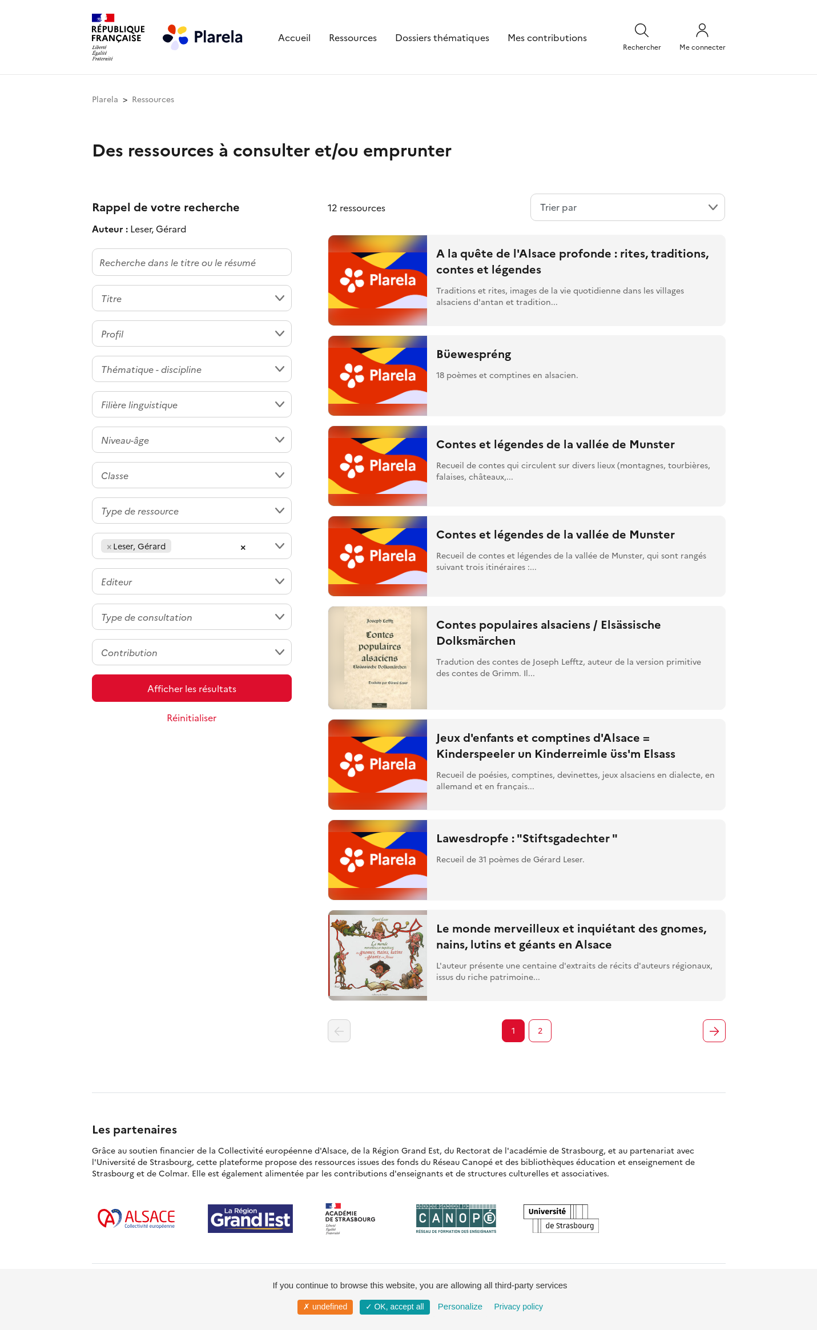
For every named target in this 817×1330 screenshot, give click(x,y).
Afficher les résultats (191, 688)
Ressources (353, 37)
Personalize (460, 1306)
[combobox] (192, 298)
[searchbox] (177, 546)
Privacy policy (518, 1306)
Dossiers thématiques (442, 37)
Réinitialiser (191, 717)
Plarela (105, 99)
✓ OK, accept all (394, 1306)
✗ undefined (325, 1306)
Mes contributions (547, 37)
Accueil (294, 37)
